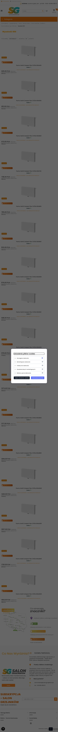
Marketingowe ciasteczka (23, 362)
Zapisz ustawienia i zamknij (22, 378)
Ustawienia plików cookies (24, 354)
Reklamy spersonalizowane (24, 373)
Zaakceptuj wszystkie (37, 378)
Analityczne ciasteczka (23, 365)
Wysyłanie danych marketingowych (26, 369)
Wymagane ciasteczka (23, 358)
